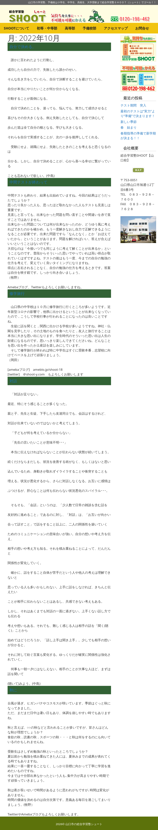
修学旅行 (17, 293)
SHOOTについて (16, 28)
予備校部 (89, 28)
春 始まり (128, 127)
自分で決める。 (22, 46)
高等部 (70, 28)
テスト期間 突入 (133, 105)
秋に (13, 689)
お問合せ (142, 28)
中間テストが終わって (28, 182)
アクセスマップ (116, 28)
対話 (13, 380)
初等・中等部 (47, 28)
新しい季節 (128, 122)
